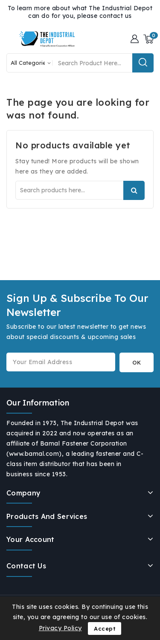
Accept (104, 628)
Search (134, 190)
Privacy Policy (60, 628)
